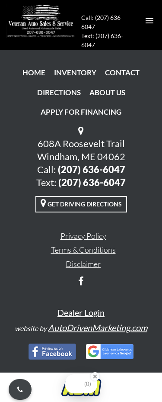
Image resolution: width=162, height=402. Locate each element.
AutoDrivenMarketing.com (97, 327)
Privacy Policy (83, 236)
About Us (107, 92)
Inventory (75, 72)
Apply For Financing (81, 111)
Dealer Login (81, 312)
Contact (122, 72)
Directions (59, 92)
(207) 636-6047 (91, 169)
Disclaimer (83, 264)
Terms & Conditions (83, 249)
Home (33, 72)
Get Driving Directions (81, 203)
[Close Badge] (95, 376)
